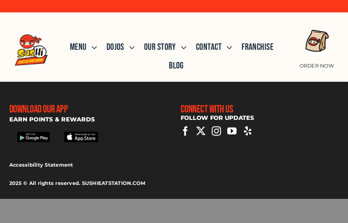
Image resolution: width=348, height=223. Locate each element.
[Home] (31, 47)
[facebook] (185, 131)
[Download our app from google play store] (33, 133)
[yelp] (247, 131)
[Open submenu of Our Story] (181, 47)
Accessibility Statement (41, 165)
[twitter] (201, 131)
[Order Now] (317, 43)
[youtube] (232, 131)
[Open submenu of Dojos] (129, 47)
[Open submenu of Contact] (227, 47)
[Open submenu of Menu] (92, 47)
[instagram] (216, 131)
